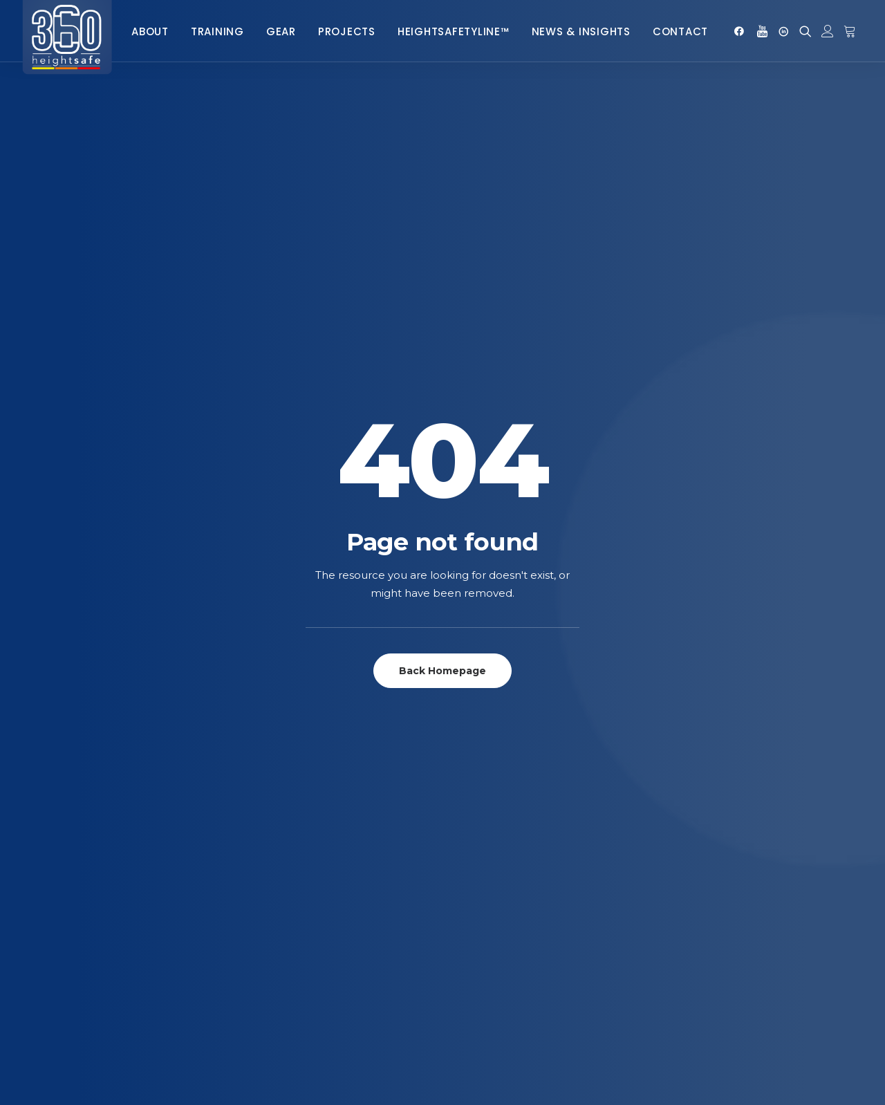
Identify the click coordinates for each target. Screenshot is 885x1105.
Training (217, 31)
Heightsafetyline (273, 773)
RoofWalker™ (463, 793)
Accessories (67, 713)
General (253, 925)
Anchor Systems (76, 733)
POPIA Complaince (471, 965)
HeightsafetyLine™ (454, 31)
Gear (281, 31)
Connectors (67, 813)
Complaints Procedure (485, 945)
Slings (51, 974)
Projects (346, 31)
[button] (741, 31)
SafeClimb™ (455, 733)
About (150, 31)
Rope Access (263, 733)
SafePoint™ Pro (467, 713)
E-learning (259, 793)
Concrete (256, 885)
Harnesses (62, 853)
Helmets (56, 874)
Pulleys (55, 914)
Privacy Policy (463, 885)
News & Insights (581, 31)
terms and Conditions (480, 905)
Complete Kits (70, 793)
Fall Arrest (260, 713)
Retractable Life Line (88, 934)
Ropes (52, 954)
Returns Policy (464, 925)
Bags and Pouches (82, 773)
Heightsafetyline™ (277, 905)
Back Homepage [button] (442, 367)
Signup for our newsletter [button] (729, 599)
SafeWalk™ (455, 753)
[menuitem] (150, 31)
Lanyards (59, 894)
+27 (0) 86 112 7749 (804, 712)
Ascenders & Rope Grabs (97, 753)
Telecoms (255, 753)
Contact (680, 31)
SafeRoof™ (455, 773)
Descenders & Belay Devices (104, 833)
